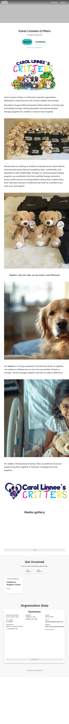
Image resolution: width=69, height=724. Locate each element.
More (34, 549)
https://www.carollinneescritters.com (56, 624)
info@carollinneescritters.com (54, 620)
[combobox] (29, 570)
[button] (13, 583)
